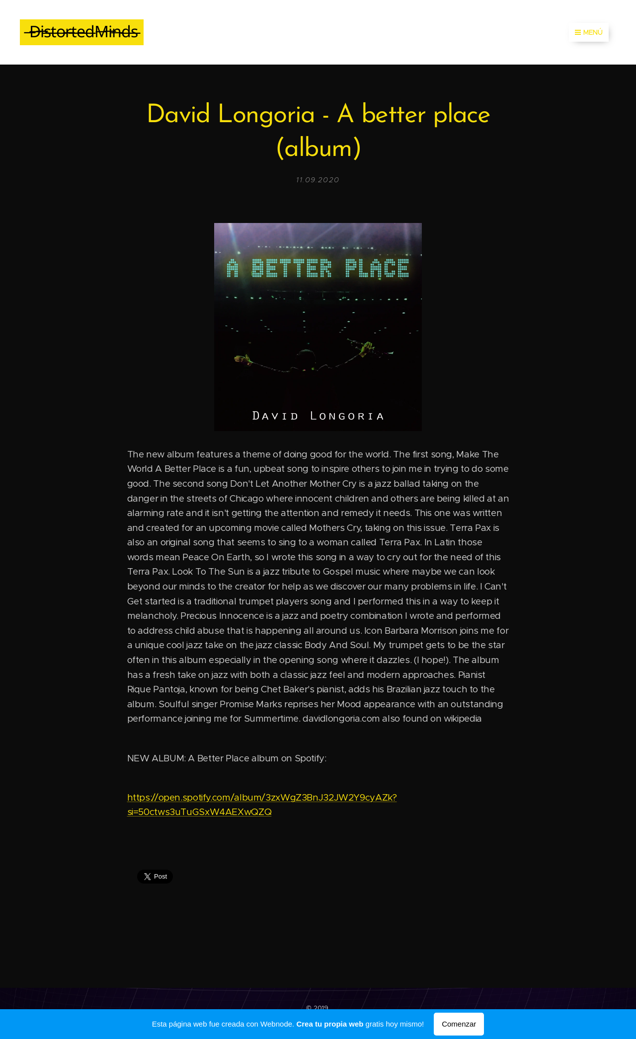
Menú (589, 32)
